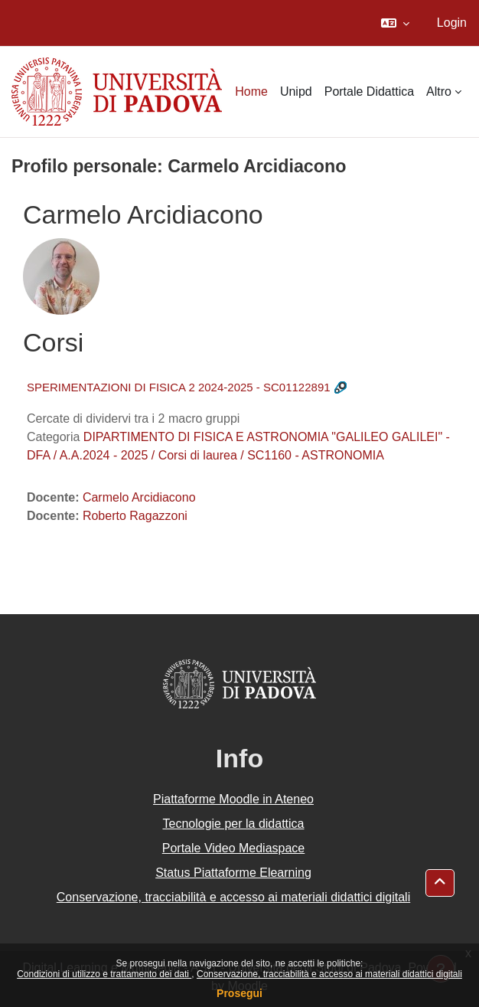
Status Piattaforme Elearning (233, 872)
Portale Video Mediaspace (233, 848)
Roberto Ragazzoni (135, 515)
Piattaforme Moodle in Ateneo (233, 799)
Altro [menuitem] (438, 91)
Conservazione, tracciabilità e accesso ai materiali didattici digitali (329, 974)
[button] (395, 23)
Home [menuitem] (251, 91)
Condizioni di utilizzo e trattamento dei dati (104, 974)
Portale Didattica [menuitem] (369, 91)
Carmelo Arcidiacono (139, 497)
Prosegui (239, 993)
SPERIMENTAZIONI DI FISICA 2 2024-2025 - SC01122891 (179, 387)
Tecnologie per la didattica (233, 823)
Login (452, 22)
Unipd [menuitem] (296, 91)
